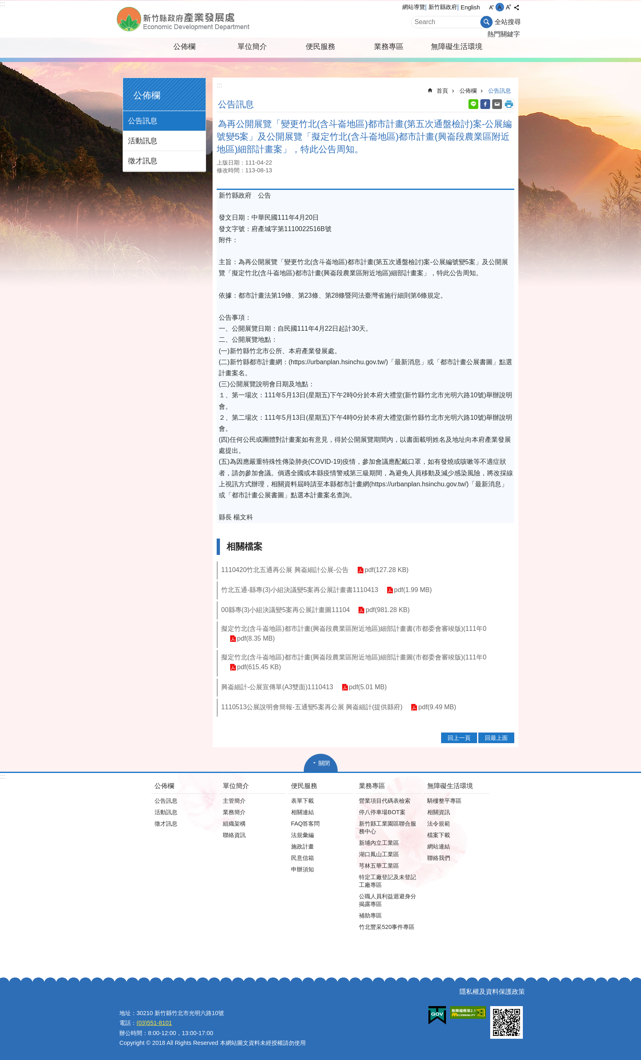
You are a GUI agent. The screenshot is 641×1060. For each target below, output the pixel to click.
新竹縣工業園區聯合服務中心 (387, 827)
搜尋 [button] (486, 22)
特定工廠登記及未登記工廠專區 (387, 881)
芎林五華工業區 (379, 865)
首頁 (442, 90)
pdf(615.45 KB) (259, 667)
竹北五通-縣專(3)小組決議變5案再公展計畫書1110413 (299, 589)
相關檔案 (244, 546)
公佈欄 (184, 46)
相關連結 (302, 812)
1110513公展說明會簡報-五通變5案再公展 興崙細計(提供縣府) (312, 707)
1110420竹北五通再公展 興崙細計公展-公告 (285, 569)
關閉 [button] (324, 763)
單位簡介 (252, 46)
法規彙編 (302, 835)
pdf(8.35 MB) (255, 638)
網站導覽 (413, 7)
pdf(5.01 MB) (367, 687)
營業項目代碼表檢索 (384, 800)
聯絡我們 (438, 858)
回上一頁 (459, 738)
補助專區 (370, 915)
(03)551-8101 (154, 1023)
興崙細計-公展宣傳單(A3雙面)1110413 (277, 687)
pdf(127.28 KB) (386, 570)
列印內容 (509, 104)
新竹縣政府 (442, 7)
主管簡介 (234, 800)
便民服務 (320, 46)
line (473, 104)
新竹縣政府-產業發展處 (208, 19)
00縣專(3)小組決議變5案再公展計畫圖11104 (285, 609)
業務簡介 (234, 812)
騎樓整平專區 (444, 800)
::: (2, 3)
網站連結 (438, 846)
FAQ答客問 (305, 823)
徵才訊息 (142, 161)
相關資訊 (438, 812)
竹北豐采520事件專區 (387, 927)
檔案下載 (438, 835)
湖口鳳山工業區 (379, 854)
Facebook (485, 104)
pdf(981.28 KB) (387, 610)
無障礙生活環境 (456, 46)
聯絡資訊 (234, 835)
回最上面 (496, 738)
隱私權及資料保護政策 (492, 991)
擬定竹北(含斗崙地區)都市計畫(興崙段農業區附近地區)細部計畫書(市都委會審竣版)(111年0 (353, 628)
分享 (516, 7)
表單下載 (302, 800)
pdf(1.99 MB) (412, 590)
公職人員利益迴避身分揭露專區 (387, 900)
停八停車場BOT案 (382, 812)
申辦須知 (302, 869)
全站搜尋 (508, 21)
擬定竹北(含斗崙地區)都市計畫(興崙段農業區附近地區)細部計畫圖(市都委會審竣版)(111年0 (353, 657)
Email (497, 104)
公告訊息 (142, 121)
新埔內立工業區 (379, 843)
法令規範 (438, 823)
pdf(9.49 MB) (437, 707)
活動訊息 (142, 141)
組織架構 (234, 823)
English (470, 7)
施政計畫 (302, 846)
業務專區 (388, 46)
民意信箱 (302, 858)
